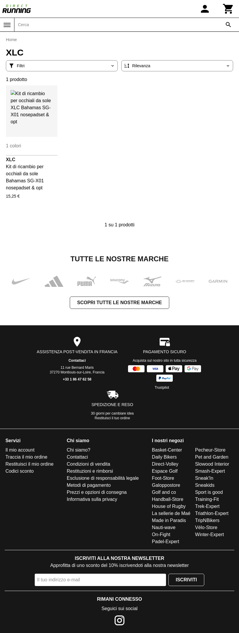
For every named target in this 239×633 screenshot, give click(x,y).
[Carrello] (228, 9)
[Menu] (7, 25)
